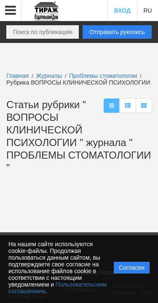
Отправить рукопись (117, 32)
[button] (10, 10)
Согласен (132, 267)
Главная (17, 75)
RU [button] (147, 10)
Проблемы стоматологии (104, 75)
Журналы (49, 75)
